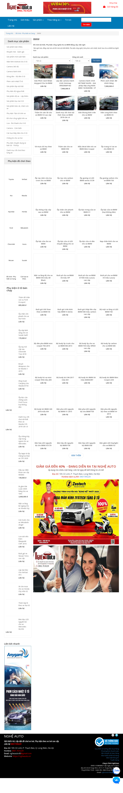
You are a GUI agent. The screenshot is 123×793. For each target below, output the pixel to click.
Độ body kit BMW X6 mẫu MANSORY (87, 378)
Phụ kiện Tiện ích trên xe (16, 113)
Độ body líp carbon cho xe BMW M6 (109, 344)
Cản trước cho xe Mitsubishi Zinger (24, 522)
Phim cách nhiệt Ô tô (15, 81)
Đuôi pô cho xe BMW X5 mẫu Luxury (108, 276)
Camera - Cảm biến (14, 128)
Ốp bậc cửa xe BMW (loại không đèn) (109, 211)
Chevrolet (11, 244)
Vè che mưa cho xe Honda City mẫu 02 (23, 588)
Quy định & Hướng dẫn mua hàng (107, 749)
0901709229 (85, 476)
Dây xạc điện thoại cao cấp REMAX (23, 472)
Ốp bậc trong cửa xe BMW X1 (86, 211)
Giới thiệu (25, 20)
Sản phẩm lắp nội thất (15, 86)
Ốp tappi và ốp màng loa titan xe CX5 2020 (24, 455)
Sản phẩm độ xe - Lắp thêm (17, 96)
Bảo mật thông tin (112, 758)
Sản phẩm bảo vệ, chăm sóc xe (18, 107)
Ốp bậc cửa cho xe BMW (43, 242)
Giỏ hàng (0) (110, 6)
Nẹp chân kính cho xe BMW (109, 242)
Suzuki (24, 260)
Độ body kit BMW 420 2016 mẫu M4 (43, 410)
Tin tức (68, 20)
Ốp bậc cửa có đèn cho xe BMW (87, 242)
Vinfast (24, 179)
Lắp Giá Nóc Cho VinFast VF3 (23, 572)
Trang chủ (12, 20)
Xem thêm (76, 455)
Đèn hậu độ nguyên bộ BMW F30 (65, 444)
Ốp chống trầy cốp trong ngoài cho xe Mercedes (23, 440)
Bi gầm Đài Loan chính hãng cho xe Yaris (23, 490)
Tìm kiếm (96, 60)
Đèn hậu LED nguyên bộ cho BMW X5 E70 (43, 444)
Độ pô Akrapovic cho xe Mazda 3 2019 (23, 367)
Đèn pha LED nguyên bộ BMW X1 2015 (65, 410)
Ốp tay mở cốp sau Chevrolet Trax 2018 (22, 350)
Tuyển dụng (114, 760)
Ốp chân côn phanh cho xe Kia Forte (23, 316)
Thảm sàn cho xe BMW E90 (65, 147)
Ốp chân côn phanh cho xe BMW (65, 211)
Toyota (11, 179)
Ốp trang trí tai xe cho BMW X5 (109, 147)
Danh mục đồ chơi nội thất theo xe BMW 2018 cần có (65, 114)
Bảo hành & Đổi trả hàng (110, 755)
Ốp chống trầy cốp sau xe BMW (43, 211)
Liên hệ (11, 26)
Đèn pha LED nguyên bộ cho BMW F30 (87, 410)
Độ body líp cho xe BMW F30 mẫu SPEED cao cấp (87, 345)
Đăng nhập (113, 3)
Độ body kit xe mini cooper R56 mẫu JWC (43, 378)
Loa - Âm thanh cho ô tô (16, 123)
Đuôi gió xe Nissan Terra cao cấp (23, 555)
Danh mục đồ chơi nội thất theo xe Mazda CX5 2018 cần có (23, 422)
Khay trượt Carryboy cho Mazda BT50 (23, 383)
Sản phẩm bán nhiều (14, 47)
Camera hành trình (14, 71)
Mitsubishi (24, 228)
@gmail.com (26, 753)
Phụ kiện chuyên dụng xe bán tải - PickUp (16, 144)
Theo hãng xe (54, 20)
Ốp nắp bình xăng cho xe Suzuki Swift (23, 332)
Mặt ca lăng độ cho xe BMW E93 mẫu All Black (43, 277)
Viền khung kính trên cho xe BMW (87, 113)
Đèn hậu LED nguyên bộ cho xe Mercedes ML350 (23, 624)
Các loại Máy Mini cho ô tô (17, 133)
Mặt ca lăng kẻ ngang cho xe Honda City (23, 505)
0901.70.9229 (18, 750)
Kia (11, 195)
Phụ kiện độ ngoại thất (15, 91)
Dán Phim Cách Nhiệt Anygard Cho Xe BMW (43, 82)
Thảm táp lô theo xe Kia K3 (24, 604)
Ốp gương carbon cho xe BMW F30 (109, 179)
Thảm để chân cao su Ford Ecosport (24, 299)
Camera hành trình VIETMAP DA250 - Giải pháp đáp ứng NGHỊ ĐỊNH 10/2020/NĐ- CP (87, 84)
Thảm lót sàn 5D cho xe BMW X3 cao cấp (43, 113)
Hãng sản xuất (77, 57)
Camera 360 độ (13, 66)
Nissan (11, 260)
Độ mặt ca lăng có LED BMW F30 (109, 310)
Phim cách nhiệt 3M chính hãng (109, 82)
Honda (24, 212)
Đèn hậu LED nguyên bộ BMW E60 (86, 444)
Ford (11, 228)
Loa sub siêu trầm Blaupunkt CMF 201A (23, 540)
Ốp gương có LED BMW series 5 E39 (87, 179)
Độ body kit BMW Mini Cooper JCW (109, 378)
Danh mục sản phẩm (40, 57)
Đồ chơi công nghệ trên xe (17, 118)
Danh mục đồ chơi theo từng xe (16, 151)
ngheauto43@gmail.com (110, 772)
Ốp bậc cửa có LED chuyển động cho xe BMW (65, 243)
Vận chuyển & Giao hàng (110, 753)
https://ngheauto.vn (22, 756)
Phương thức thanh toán (110, 751)
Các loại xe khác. (24, 278)
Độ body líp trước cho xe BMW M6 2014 (65, 344)
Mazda (24, 195)
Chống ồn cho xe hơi (14, 138)
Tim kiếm (86, 24)
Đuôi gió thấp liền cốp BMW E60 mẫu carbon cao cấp (87, 311)
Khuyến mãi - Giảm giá (15, 52)
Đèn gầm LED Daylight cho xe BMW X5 (109, 444)
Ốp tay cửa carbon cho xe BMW (65, 179)
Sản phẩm (38, 20)
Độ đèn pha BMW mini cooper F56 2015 (43, 344)
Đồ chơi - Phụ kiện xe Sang (25, 33)
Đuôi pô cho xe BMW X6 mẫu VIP (65, 276)
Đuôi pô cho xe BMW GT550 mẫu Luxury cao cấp (86, 277)
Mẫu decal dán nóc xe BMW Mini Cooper (87, 147)
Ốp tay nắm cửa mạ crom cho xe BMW (43, 179)
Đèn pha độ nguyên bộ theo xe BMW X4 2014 (109, 411)
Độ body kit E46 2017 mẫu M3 (65, 378)
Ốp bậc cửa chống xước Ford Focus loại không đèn (23, 402)
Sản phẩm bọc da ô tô (15, 101)
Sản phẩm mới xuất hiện (16, 57)
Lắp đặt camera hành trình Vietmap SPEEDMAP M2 (65, 83)
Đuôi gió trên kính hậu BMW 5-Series (65, 310)
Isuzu (24, 244)
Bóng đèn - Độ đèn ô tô (16, 76)
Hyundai (11, 212)
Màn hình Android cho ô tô (17, 61)
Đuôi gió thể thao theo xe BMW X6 (43, 310)
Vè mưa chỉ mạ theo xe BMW (43, 147)
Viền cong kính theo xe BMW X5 (109, 113)
